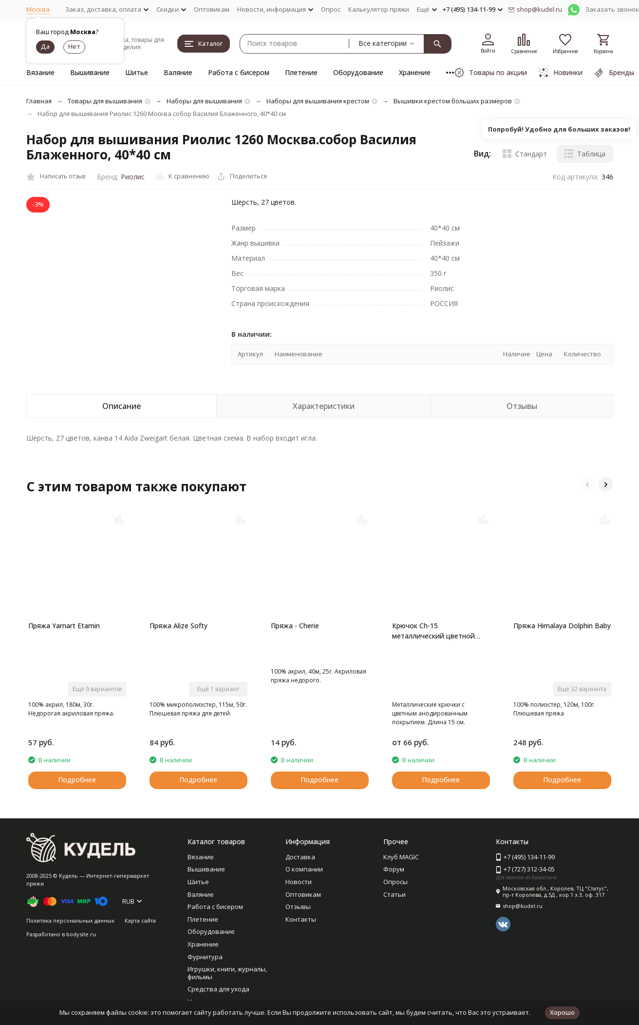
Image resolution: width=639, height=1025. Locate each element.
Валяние (178, 72)
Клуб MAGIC (401, 856)
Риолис (133, 176)
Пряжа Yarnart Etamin (64, 625)
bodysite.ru (81, 934)
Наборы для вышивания (204, 101)
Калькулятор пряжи (378, 9)
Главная (39, 101)
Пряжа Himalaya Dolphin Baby (562, 625)
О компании (304, 869)
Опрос (330, 9)
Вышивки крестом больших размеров (453, 101)
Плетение (301, 72)
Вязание (40, 72)
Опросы (395, 881)
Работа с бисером (238, 72)
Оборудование (358, 72)
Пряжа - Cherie (295, 625)
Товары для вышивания (105, 101)
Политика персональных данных (70, 920)
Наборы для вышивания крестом (317, 101)
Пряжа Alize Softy (178, 625)
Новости (298, 881)
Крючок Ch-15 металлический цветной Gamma (433, 631)
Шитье (136, 72)
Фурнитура (205, 956)
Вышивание (90, 72)
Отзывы (298, 906)
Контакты (300, 919)
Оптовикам (211, 9)
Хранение (415, 72)
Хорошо (562, 1012)
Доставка (300, 856)
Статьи (394, 894)
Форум (393, 869)
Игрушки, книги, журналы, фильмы (227, 973)
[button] (587, 484)
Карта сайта (140, 920)
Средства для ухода (218, 989)
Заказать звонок (612, 9)
